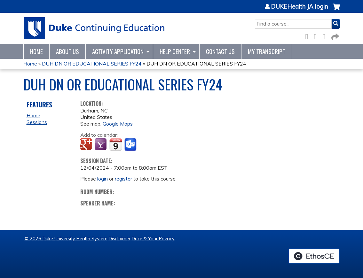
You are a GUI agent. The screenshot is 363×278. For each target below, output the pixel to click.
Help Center (175, 51)
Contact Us (220, 51)
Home (36, 51)
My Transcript (266, 51)
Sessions (37, 122)
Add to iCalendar (115, 144)
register (123, 178)
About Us (67, 51)
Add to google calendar (86, 144)
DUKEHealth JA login (299, 7)
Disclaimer (119, 239)
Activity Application (118, 51)
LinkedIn (326, 35)
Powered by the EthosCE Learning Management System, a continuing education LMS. (314, 256)
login (102, 178)
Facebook (308, 35)
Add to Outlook (131, 144)
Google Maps (118, 123)
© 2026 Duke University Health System (66, 239)
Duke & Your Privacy (153, 239)
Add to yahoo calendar (101, 144)
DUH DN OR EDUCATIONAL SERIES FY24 (92, 63)
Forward (334, 35)
